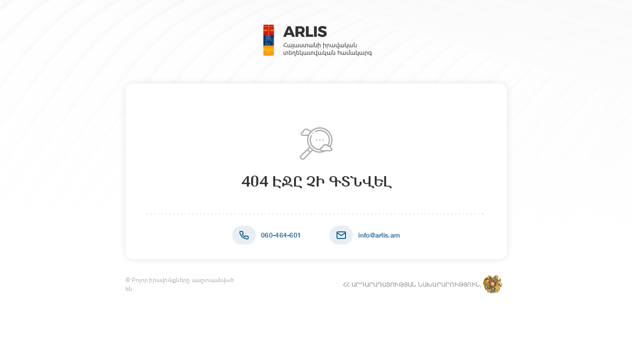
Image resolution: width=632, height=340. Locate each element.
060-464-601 (281, 235)
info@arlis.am (379, 235)
